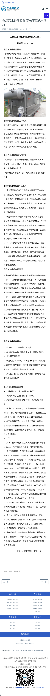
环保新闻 (12, 625)
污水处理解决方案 (10, 667)
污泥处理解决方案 (25, 667)
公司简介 (37, 622)
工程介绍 (12, 594)
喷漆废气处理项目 (12, 608)
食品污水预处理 (14, 571)
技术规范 (12, 628)
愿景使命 (37, 625)
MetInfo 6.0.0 (20, 688)
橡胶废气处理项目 (12, 602)
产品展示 (37, 594)
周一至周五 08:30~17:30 (25, 643)
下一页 (44, 582)
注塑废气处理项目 (12, 605)
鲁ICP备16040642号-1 (39, 658)
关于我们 (37, 617)
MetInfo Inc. (40, 688)
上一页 (5, 582)
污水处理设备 (37, 602)
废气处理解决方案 (39, 667)
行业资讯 (12, 622)
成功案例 (37, 611)
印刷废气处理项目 (12, 599)
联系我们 (37, 628)
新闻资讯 (12, 617)
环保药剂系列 (37, 608)
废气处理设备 (37, 599)
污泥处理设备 (37, 605)
